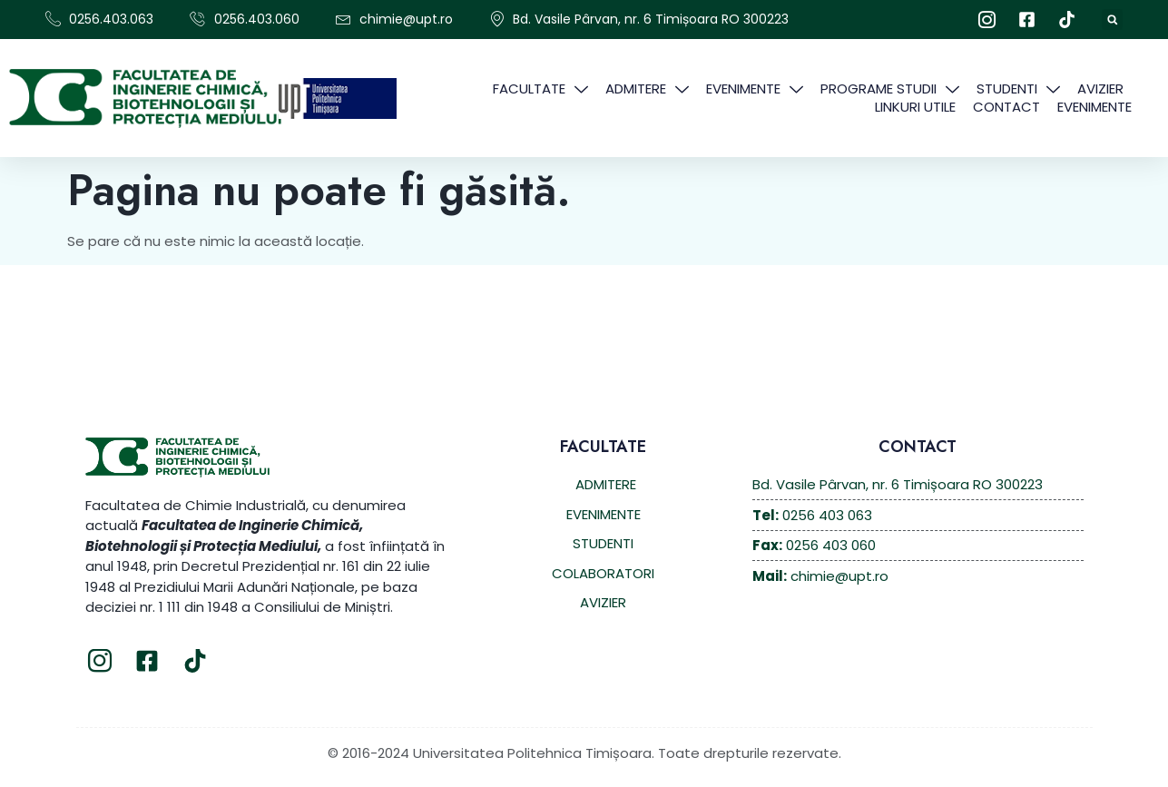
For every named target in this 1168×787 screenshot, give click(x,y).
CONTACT (1006, 107)
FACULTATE (540, 89)
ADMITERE (647, 89)
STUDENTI (1018, 89)
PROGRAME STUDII (889, 89)
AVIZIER (1100, 89)
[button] (1112, 19)
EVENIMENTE (754, 89)
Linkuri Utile (915, 107)
